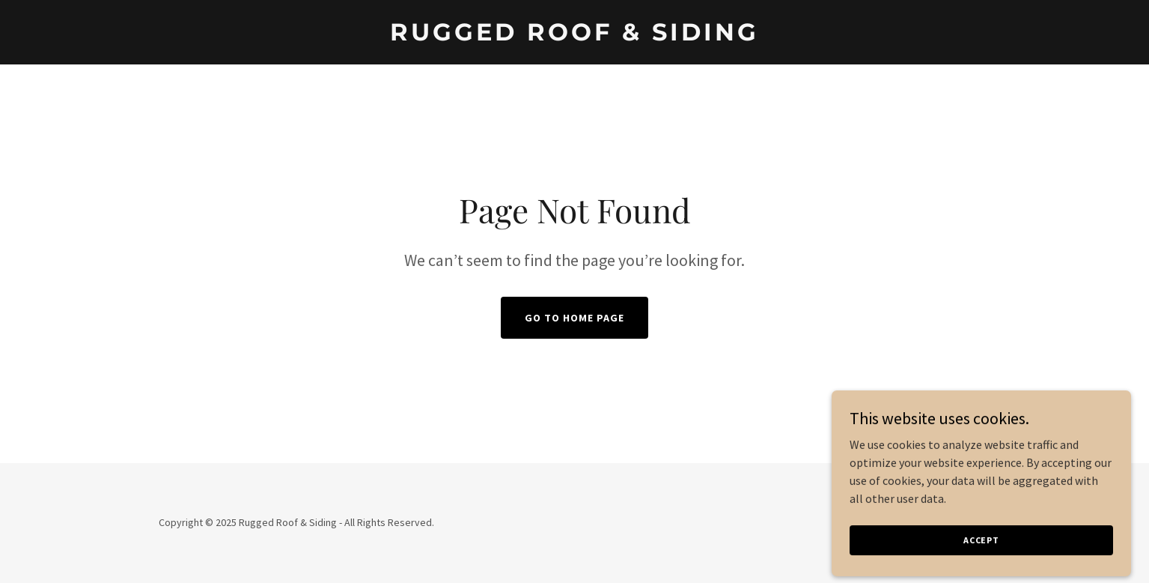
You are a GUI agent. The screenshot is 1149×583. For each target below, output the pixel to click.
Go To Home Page (574, 317)
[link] (574, 35)
